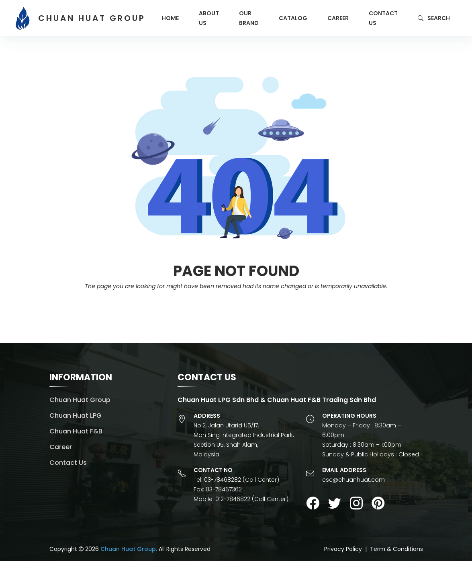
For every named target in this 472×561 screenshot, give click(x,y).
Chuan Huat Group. (128, 549)
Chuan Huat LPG (75, 415)
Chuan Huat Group (79, 399)
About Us (209, 18)
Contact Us (383, 18)
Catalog (293, 18)
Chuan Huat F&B (75, 431)
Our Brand (249, 18)
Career (338, 18)
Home (170, 18)
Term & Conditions (396, 549)
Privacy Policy (343, 549)
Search (434, 18)
